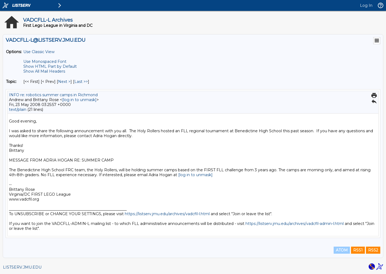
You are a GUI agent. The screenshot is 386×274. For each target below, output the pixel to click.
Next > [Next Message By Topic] (64, 81)
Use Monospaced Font (44, 61)
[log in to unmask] (79, 99)
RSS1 (358, 250)
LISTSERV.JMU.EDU (22, 267)
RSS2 (373, 250)
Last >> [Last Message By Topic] (81, 81)
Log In (366, 5)
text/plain (17, 109)
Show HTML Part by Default (50, 66)
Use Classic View (39, 51)
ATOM (342, 250)
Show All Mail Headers (44, 71)
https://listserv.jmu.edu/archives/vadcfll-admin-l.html (294, 223)
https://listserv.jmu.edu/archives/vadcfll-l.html (167, 213)
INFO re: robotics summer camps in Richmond (53, 94)
